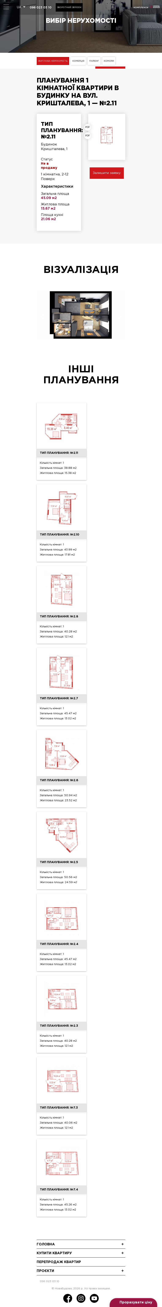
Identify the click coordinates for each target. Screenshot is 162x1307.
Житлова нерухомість (53, 61)
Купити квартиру (54, 1252)
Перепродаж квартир (59, 1261)
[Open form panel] (133, 1302)
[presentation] (43, 316)
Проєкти (45, 1270)
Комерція (79, 61)
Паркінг (95, 61)
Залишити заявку (107, 172)
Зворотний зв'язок (69, 7)
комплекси (141, 7)
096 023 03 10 (40, 7)
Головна (46, 1244)
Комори (111, 61)
